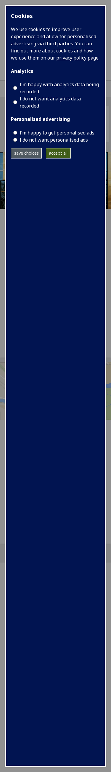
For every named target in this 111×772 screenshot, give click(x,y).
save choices (26, 153)
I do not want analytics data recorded (50, 102)
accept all (58, 153)
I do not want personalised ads (54, 140)
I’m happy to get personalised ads (57, 132)
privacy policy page (77, 58)
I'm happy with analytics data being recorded (59, 88)
